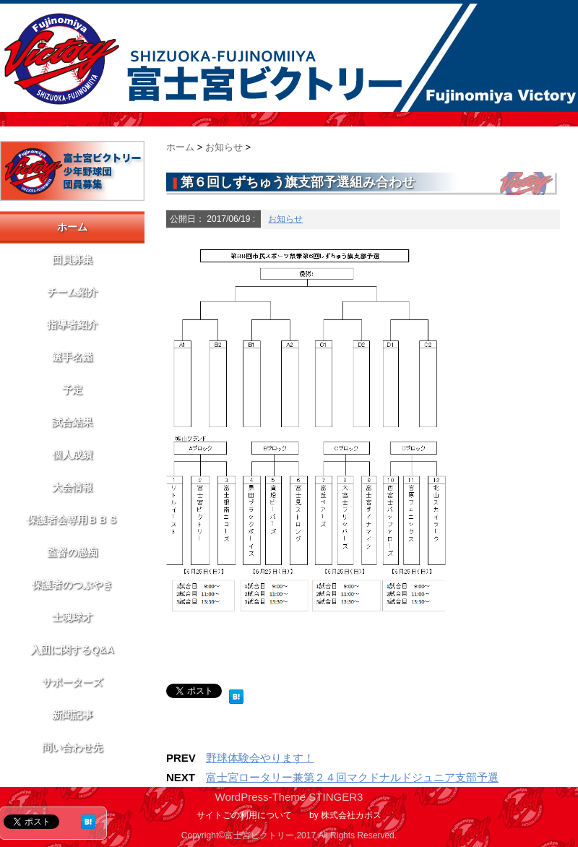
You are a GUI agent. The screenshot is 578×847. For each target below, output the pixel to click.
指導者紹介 (72, 324)
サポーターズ (72, 682)
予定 (72, 389)
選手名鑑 (72, 357)
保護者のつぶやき (72, 584)
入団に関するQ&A (71, 649)
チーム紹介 (72, 292)
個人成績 (72, 454)
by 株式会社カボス (345, 815)
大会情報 (72, 487)
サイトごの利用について (244, 815)
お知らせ (285, 219)
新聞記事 (72, 715)
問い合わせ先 (72, 747)
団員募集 (72, 259)
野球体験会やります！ (260, 758)
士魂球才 (72, 617)
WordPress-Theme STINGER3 (289, 797)
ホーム (72, 227)
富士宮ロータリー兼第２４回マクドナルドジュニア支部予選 (352, 777)
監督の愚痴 (72, 552)
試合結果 (72, 422)
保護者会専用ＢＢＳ (72, 519)
